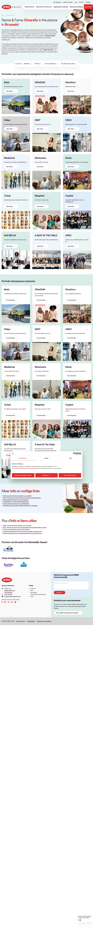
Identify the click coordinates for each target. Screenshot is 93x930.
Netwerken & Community (44, 7)
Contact (81, 2)
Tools (32, 596)
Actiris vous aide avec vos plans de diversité (16, 529)
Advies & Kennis (29, 7)
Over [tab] (70, 458)
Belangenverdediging (76, 7)
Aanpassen (46, 475)
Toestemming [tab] (23, 458)
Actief (79, 920)
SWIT (37, 120)
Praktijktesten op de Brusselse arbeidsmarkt (16, 501)
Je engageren (57, 2)
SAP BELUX (10, 235)
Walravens (40, 157)
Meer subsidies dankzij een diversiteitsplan (15, 500)
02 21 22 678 (8, 594)
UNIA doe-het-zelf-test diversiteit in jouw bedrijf (17, 496)
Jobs (75, 2)
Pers (31, 590)
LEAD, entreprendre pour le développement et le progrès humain (22, 533)
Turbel (7, 195)
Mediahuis (9, 157)
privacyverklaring (32, 468)
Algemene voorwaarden (44, 621)
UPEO (68, 235)
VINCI (68, 120)
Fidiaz (7, 120)
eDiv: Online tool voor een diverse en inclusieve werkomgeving (22, 498)
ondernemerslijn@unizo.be (12, 596)
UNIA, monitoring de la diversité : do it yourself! (17, 525)
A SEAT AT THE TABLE (46, 235)
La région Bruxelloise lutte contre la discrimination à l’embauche (22, 531)
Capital (69, 195)
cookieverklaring (20, 468)
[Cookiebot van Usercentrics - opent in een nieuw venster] (74, 453)
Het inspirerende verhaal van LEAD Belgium (16, 503)
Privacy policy (20, 621)
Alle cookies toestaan (70, 475)
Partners (32, 588)
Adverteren (33, 592)
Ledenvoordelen (68, 2)
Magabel (39, 195)
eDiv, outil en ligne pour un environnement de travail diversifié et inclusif (24, 527)
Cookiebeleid (31, 621)
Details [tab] (47, 458)
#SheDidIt (40, 82)
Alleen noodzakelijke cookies (23, 475)
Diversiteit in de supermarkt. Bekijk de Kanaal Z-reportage (20, 505)
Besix (6, 82)
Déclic (68, 157)
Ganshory (70, 82)
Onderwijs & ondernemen (38, 594)
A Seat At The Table (45, 444)
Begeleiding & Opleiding (61, 7)
